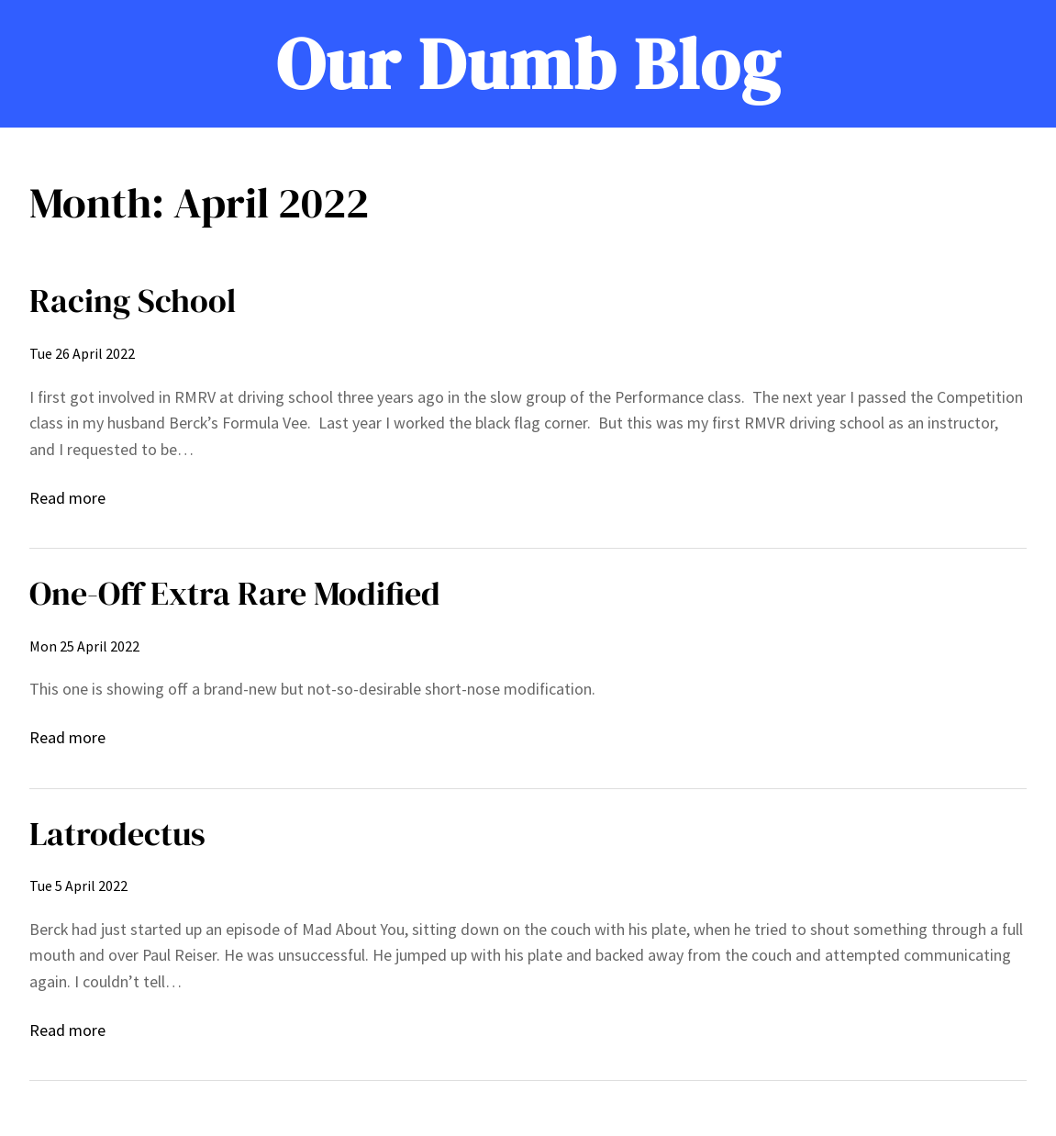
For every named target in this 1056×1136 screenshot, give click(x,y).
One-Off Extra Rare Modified (234, 593)
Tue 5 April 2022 (78, 885)
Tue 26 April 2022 (82, 353)
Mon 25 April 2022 (84, 646)
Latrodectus (117, 833)
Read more (67, 498)
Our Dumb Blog (528, 64)
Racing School (132, 300)
